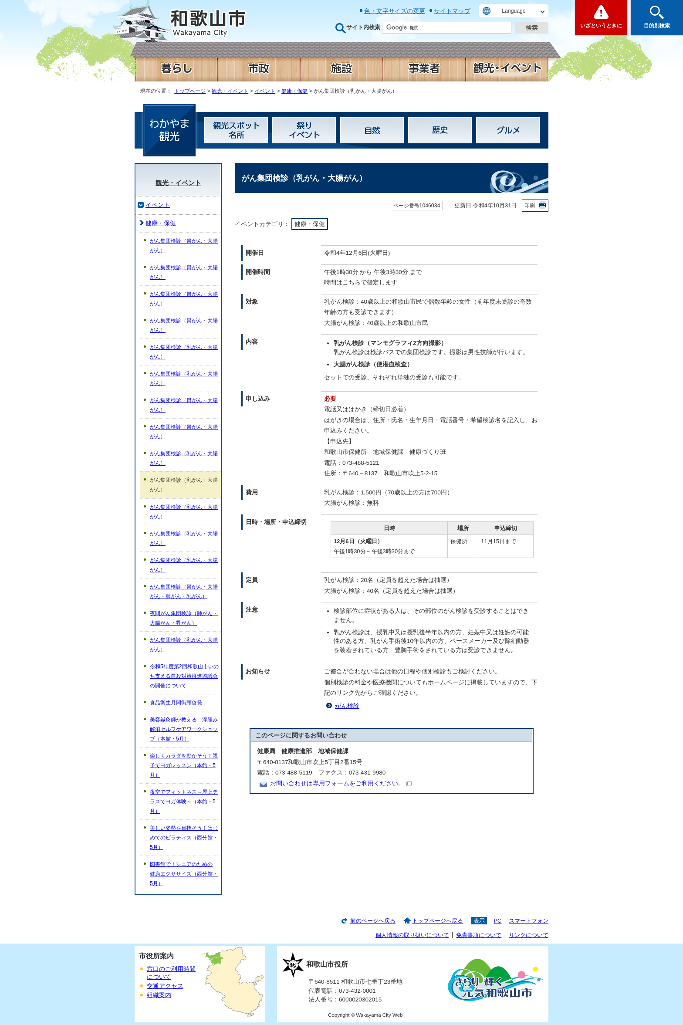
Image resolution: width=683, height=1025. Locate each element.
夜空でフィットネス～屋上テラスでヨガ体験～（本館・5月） (184, 801)
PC (497, 920)
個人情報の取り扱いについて (412, 935)
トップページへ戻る (437, 920)
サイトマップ (452, 10)
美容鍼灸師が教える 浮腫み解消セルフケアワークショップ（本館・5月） (184, 729)
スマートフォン (528, 920)
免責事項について (478, 935)
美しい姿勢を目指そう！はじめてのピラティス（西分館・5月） (184, 837)
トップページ (190, 91)
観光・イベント (230, 91)
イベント (264, 91)
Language (513, 11)
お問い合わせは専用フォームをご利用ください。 (341, 783)
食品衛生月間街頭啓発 (176, 703)
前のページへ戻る (373, 920)
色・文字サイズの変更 (394, 10)
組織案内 (159, 995)
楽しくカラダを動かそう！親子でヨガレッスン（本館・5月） (184, 765)
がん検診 (347, 706)
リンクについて (528, 935)
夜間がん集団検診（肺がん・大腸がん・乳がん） (184, 618)
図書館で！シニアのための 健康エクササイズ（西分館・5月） (184, 873)
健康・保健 (294, 91)
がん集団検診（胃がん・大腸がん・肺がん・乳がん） (184, 591)
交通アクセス (165, 986)
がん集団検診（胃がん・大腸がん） (184, 246)
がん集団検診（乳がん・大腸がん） (184, 352)
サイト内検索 (363, 27)
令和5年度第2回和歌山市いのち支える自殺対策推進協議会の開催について (184, 676)
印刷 (529, 206)
